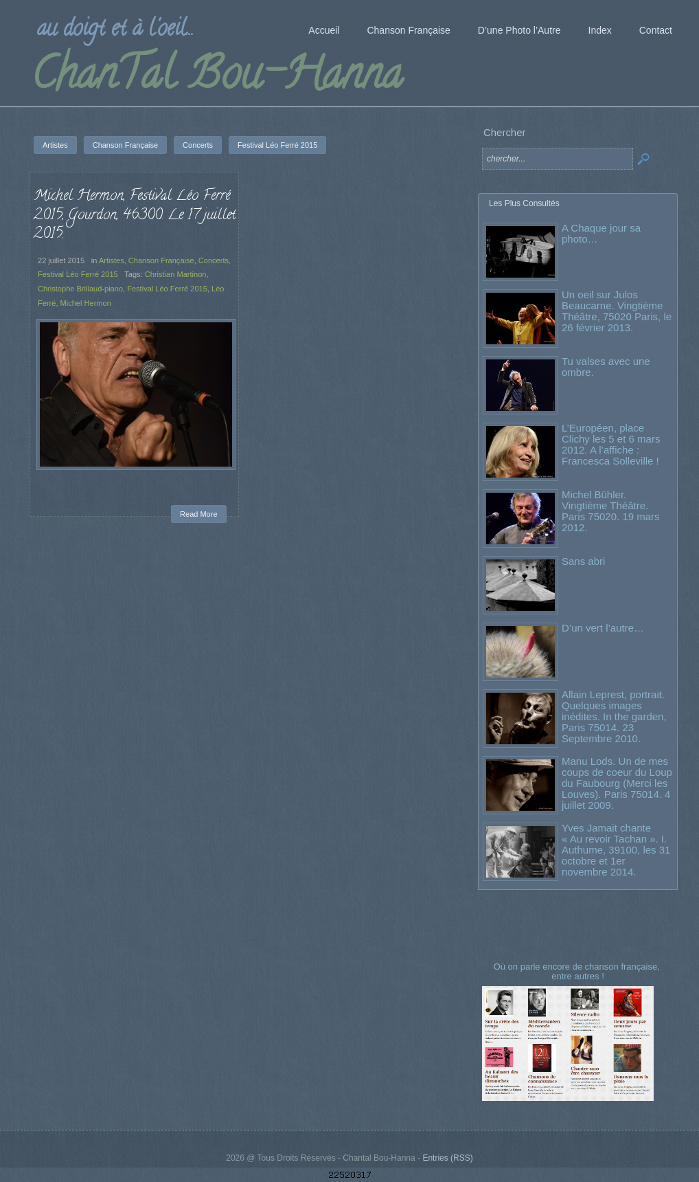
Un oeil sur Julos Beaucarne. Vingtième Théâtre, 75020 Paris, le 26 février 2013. (617, 311)
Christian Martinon (176, 274)
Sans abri (583, 561)
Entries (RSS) (447, 1158)
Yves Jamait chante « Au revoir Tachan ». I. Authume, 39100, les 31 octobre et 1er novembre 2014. (616, 850)
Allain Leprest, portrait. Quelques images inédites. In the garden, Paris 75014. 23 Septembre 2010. (614, 716)
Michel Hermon (85, 303)
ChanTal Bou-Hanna (216, 78)
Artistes (111, 260)
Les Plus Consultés (524, 203)
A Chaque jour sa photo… (601, 233)
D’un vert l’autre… (603, 628)
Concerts (213, 260)
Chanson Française (161, 260)
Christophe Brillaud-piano (80, 289)
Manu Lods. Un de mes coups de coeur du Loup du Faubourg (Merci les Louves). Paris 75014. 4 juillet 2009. (617, 783)
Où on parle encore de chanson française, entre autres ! (578, 971)
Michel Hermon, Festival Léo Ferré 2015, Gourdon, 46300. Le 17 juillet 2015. (135, 215)
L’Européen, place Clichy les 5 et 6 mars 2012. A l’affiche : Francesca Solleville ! (611, 444)
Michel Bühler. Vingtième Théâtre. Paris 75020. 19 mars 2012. (611, 511)
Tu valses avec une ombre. (606, 366)
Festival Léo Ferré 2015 (78, 274)
